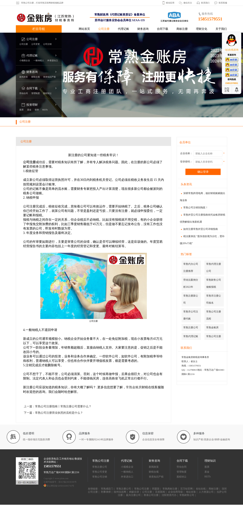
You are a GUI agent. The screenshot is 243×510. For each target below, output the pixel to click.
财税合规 (35, 77)
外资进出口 (52, 60)
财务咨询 (143, 28)
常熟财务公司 (186, 495)
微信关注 (187, 3)
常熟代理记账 (190, 336)
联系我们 (205, 3)
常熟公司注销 (99, 476)
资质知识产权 (49, 77)
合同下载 (162, 28)
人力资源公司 (206, 492)
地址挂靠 (191, 492)
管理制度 (35, 93)
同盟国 (155, 488)
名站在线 (201, 488)
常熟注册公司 (190, 327)
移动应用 (170, 3)
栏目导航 (38, 29)
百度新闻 (160, 492)
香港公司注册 (151, 495)
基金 (29, 109)
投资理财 (32, 104)
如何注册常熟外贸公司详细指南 (199, 229)
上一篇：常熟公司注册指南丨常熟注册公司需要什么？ (57, 406)
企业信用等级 (175, 492)
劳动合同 (23, 93)
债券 (37, 109)
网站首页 (84, 28)
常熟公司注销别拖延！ (194, 207)
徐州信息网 (120, 492)
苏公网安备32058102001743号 (60, 486)
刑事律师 (106, 492)
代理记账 (123, 28)
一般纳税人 (38, 60)
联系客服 (223, 3)
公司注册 (104, 28)
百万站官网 (186, 488)
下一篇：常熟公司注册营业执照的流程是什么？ (53, 412)
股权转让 (47, 93)
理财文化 (201, 28)
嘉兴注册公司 (133, 495)
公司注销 (47, 44)
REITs (45, 109)
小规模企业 (24, 60)
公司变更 (35, 44)
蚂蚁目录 (134, 492)
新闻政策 (23, 77)
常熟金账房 (212, 327)
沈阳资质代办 (169, 495)
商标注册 (182, 28)
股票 (21, 109)
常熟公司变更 (99, 471)
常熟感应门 (107, 488)
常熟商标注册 (170, 488)
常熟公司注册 (213, 336)
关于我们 (221, 28)
